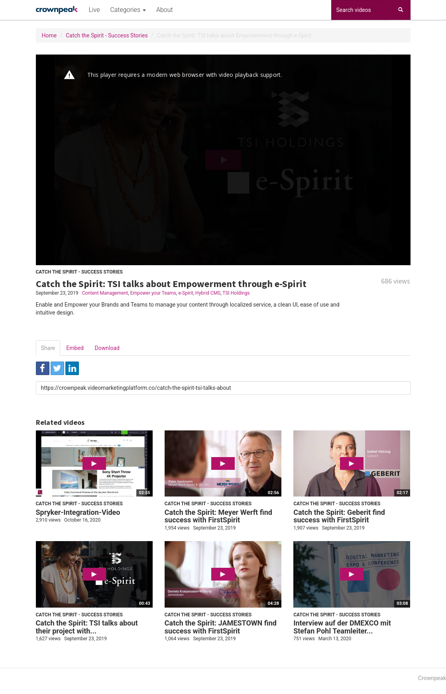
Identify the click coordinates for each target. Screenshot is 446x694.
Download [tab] (107, 348)
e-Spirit (185, 293)
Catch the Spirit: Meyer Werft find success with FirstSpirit (218, 516)
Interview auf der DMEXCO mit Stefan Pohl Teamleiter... (342, 627)
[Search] (401, 10)
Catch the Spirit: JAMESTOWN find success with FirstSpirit (221, 627)
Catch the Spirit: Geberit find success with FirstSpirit (339, 516)
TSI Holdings (236, 293)
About (164, 10)
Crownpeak (432, 678)
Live (94, 10)
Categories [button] (127, 10)
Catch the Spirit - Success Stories (107, 35)
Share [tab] (48, 348)
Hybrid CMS (207, 293)
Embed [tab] (74, 348)
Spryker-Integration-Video (78, 512)
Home (49, 35)
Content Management (105, 293)
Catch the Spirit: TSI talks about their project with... (87, 627)
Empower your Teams (153, 293)
